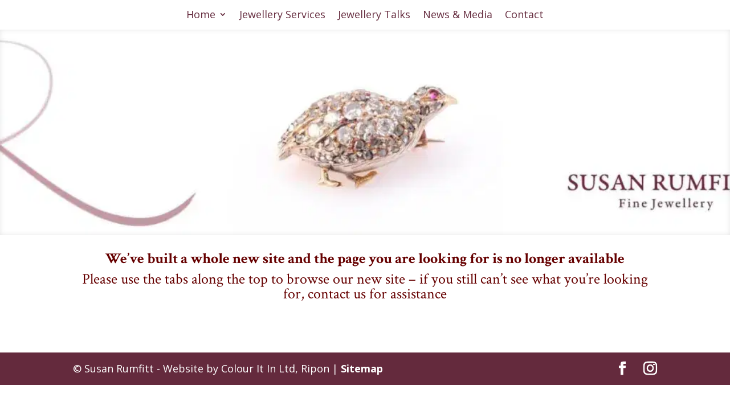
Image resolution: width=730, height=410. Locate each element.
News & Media (457, 15)
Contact (524, 15)
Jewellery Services (282, 15)
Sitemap (362, 368)
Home (200, 15)
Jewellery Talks (374, 15)
